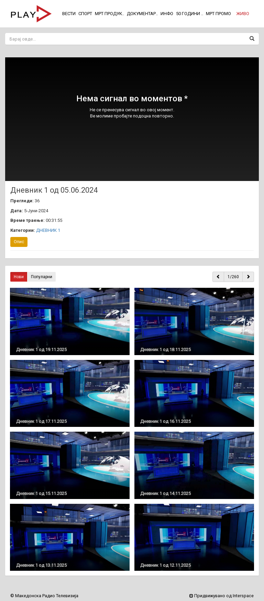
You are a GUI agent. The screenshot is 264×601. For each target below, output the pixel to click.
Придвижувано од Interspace (221, 595)
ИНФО (167, 13)
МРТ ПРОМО (218, 13)
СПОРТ (85, 13)
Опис (19, 241)
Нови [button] (19, 276)
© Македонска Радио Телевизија (44, 595)
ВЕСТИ (69, 13)
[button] (242, 13)
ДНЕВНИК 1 (48, 230)
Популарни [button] (41, 276)
